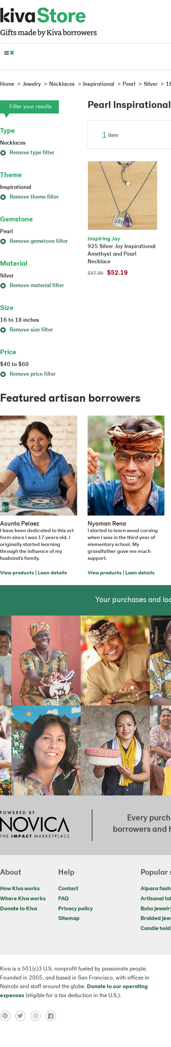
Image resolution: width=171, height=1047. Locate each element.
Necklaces (13, 143)
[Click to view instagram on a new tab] (38, 1016)
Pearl (6, 232)
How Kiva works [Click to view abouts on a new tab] (20, 889)
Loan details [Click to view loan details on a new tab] (52, 573)
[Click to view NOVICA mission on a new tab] (34, 825)
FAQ (63, 899)
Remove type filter (27, 153)
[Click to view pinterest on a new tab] (7, 1016)
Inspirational (15, 187)
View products (17, 573)
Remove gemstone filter (34, 241)
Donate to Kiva (18, 909)
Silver (7, 276)
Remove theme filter (29, 197)
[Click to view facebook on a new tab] (53, 1016)
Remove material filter (32, 286)
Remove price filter (28, 374)
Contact (68, 889)
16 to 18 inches (19, 320)
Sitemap (69, 918)
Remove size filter (26, 330)
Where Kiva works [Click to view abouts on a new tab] (23, 899)
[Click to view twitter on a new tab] (22, 1016)
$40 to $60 (14, 364)
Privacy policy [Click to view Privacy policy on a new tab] (75, 909)
